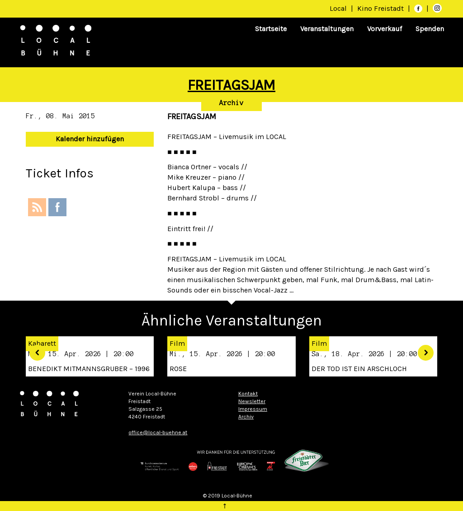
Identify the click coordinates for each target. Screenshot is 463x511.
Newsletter (251, 401)
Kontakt (248, 393)
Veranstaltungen (327, 28)
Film (177, 343)
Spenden (430, 28)
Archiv (231, 103)
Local (338, 8)
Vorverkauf (384, 28)
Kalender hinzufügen (90, 139)
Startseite (271, 28)
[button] (34, 349)
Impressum (252, 409)
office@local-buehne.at (157, 432)
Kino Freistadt (381, 8)
